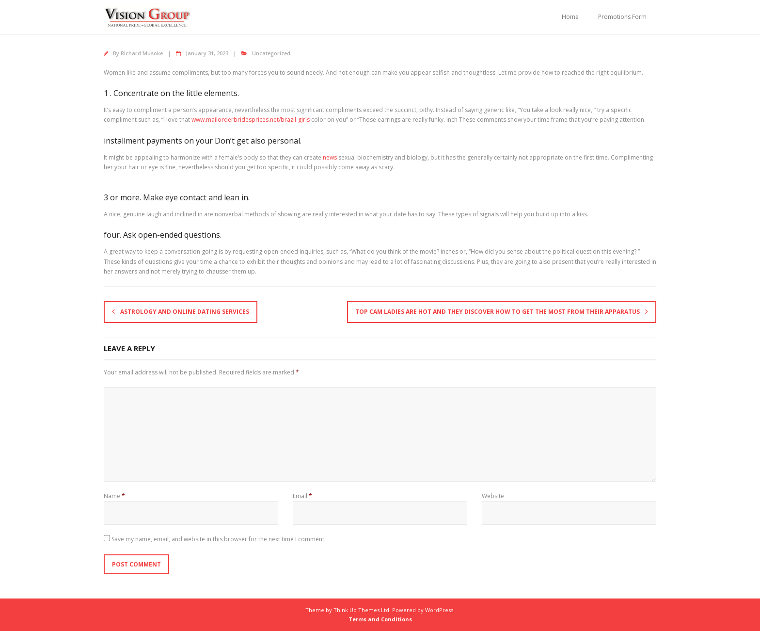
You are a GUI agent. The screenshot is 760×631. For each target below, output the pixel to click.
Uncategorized (271, 53)
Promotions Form (622, 17)
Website (493, 496)
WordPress (439, 610)
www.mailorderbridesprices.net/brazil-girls (250, 119)
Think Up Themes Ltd (361, 610)
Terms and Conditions (380, 619)
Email (302, 496)
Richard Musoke (142, 53)
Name (114, 496)
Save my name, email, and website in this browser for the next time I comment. (218, 539)
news (330, 157)
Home (570, 17)
